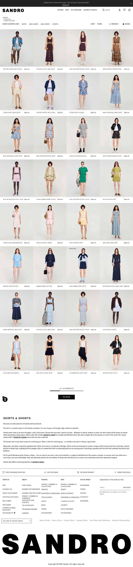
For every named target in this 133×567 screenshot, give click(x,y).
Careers (25, 513)
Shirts (63, 489)
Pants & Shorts (67, 493)
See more (66, 397)
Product (115, 24)
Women (5, 17)
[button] (61, 11)
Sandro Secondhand (31, 489)
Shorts (55, 24)
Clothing (7, 19)
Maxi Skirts (33, 24)
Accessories (46, 513)
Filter (99, 24)
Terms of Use (57, 520)
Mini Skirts (45, 24)
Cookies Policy (82, 520)
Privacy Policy (69, 520)
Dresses (44, 489)
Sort (93, 24)
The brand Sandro (29, 509)
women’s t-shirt (49, 435)
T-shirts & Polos (67, 501)
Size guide (7, 505)
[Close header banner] (131, 3)
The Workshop (28, 505)
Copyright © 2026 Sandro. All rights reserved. (66, 564)
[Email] (115, 487)
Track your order (10, 493)
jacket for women (20, 437)
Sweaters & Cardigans (50, 493)
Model (127, 24)
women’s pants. (38, 462)
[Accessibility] (5, 399)
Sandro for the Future (31, 493)
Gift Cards (7, 501)
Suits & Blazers (67, 509)
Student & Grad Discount (9, 509)
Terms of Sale (44, 520)
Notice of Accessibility (121, 520)
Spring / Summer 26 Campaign (30, 497)
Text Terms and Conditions (100, 520)
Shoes (43, 509)
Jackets (64, 505)
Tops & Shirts (46, 497)
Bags (43, 505)
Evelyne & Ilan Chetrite (28, 501)
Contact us (7, 489)
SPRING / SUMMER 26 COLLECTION (49, 485)
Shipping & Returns (10, 497)
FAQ (4, 485)
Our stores (26, 485)
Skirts (24, 24)
